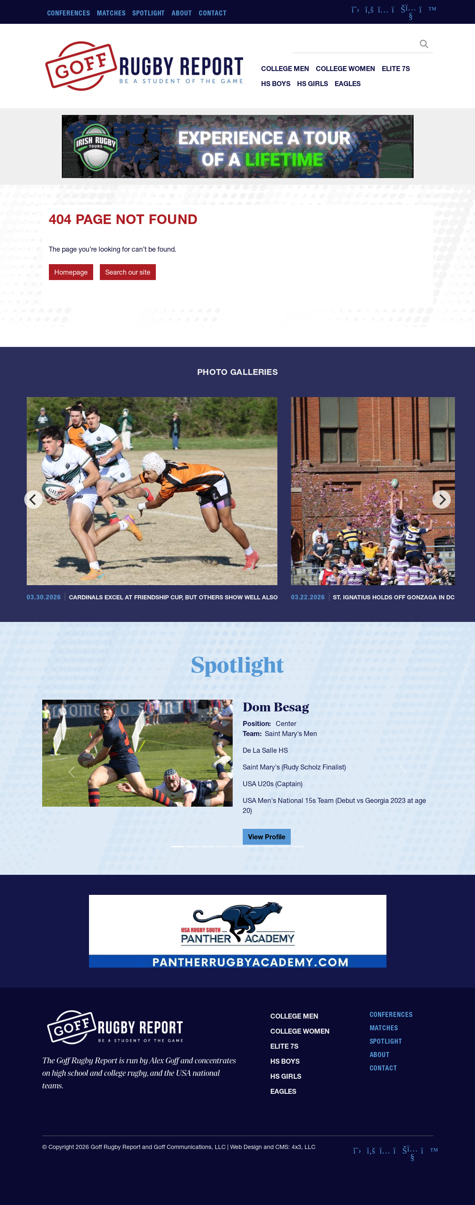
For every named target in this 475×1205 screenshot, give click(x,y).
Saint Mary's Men (291, 733)
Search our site (127, 272)
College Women (345, 68)
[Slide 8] (283, 846)
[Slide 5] (237, 846)
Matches (111, 13)
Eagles (348, 83)
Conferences (69, 13)
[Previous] (33, 499)
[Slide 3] (207, 846)
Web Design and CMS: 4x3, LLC (272, 1147)
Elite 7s (396, 68)
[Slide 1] (177, 846)
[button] (71, 772)
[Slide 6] (252, 846)
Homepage (71, 272)
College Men (285, 68)
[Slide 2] (192, 846)
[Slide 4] (222, 846)
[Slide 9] (298, 846)
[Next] (441, 499)
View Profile (266, 837)
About (182, 13)
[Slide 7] (268, 846)
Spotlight (148, 13)
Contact (213, 13)
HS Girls (312, 83)
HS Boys (275, 83)
